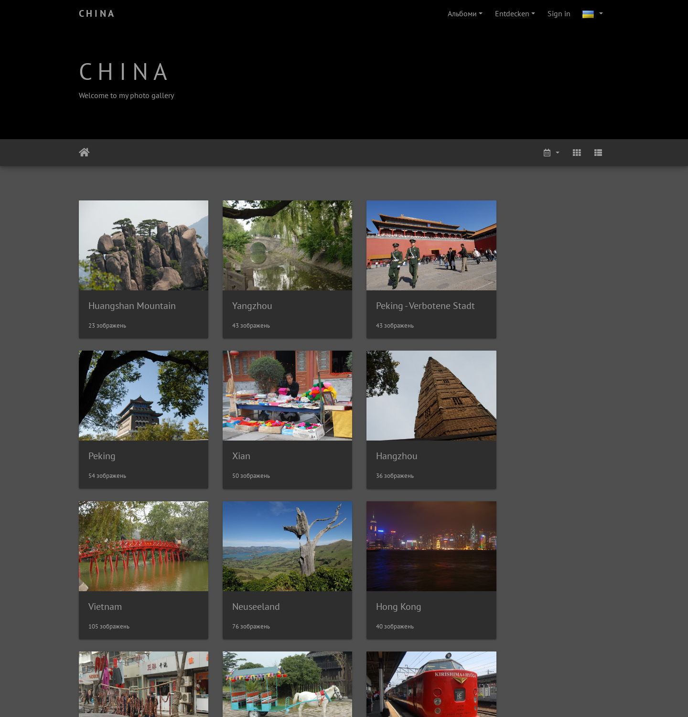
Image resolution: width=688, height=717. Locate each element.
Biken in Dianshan (397, 590)
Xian (97, 445)
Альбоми (462, 13)
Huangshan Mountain (132, 300)
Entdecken (512, 13)
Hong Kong (111, 590)
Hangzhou (245, 445)
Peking (510, 300)
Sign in (559, 13)
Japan (508, 590)
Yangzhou (245, 300)
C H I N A (96, 13)
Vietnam (377, 445)
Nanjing (240, 590)
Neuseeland (521, 445)
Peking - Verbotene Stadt (410, 300)
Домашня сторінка (84, 152)
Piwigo (363, 697)
